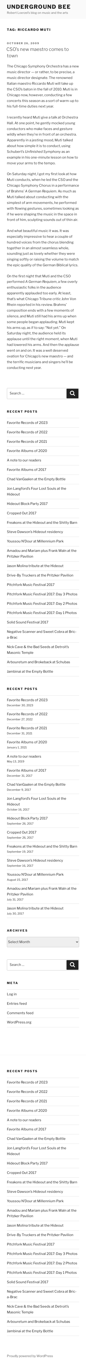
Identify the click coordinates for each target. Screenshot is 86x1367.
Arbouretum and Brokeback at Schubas (38, 662)
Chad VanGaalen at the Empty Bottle (36, 479)
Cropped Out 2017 (21, 513)
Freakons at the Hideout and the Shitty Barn (42, 523)
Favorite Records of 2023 (27, 423)
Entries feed (17, 1004)
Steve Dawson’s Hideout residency (35, 532)
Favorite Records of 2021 (27, 442)
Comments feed (20, 1013)
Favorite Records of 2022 (27, 432)
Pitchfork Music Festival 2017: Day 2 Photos (42, 604)
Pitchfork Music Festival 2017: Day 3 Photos (42, 594)
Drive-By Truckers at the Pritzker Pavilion (40, 575)
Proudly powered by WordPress (30, 1356)
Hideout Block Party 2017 (27, 504)
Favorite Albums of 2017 (26, 470)
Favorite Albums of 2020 (27, 451)
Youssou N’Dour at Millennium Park (35, 541)
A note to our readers (24, 460)
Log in (12, 994)
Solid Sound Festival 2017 (27, 622)
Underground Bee (39, 6)
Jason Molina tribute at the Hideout (35, 566)
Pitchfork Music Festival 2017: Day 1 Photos (42, 613)
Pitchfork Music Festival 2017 (31, 585)
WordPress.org (19, 1022)
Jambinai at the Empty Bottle (30, 671)
